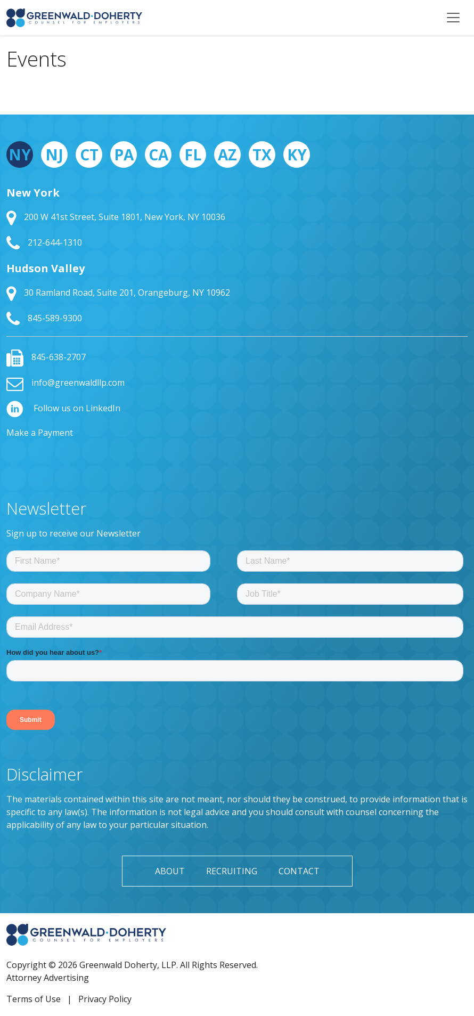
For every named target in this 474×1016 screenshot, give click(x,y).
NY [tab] (20, 154)
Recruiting (231, 871)
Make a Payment (39, 432)
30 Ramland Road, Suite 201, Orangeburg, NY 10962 (118, 292)
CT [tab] (89, 154)
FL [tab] (192, 154)
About (170, 871)
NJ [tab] (54, 154)
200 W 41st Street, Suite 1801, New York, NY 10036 (115, 217)
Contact (299, 871)
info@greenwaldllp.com (65, 382)
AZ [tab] (227, 154)
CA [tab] (158, 154)
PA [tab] (124, 154)
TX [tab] (262, 154)
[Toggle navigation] (453, 17)
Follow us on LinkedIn (63, 408)
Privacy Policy (105, 999)
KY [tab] (297, 154)
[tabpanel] (237, 256)
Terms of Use (33, 999)
